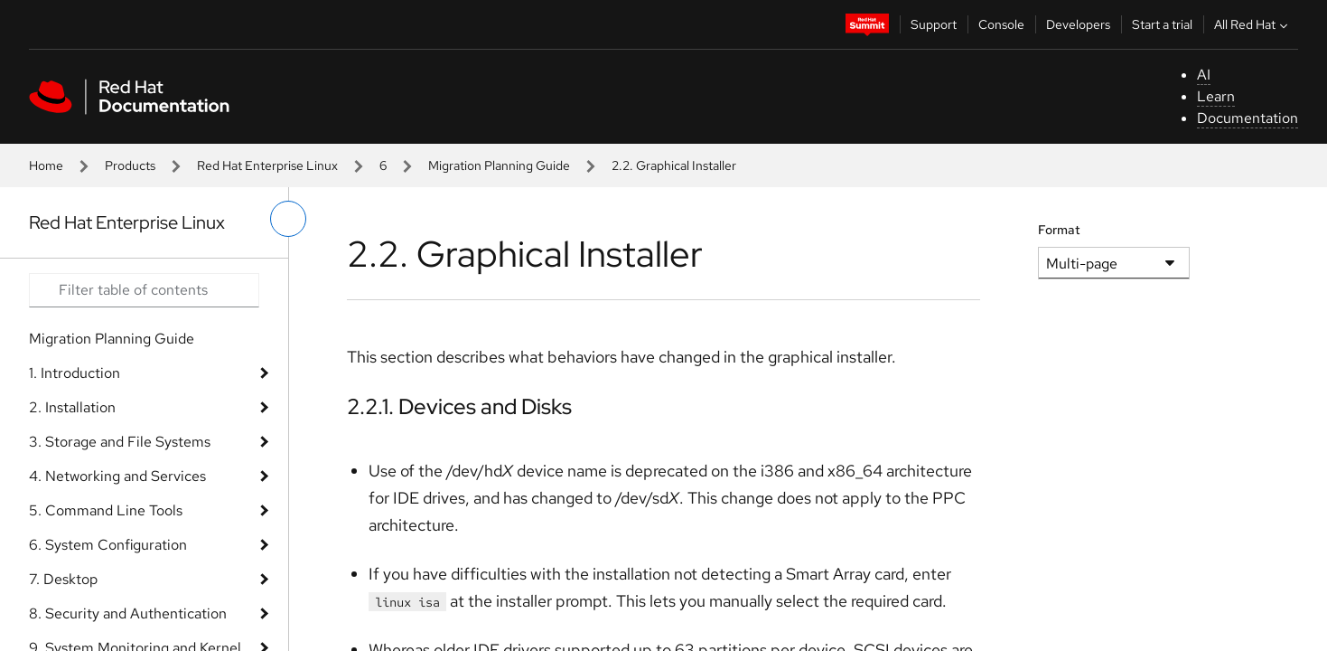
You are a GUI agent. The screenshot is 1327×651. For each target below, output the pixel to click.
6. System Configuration (108, 544)
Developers (1078, 24)
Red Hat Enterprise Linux (267, 165)
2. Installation (72, 407)
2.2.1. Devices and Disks (459, 406)
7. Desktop (63, 579)
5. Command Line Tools (105, 510)
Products (130, 165)
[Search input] (144, 290)
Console (1001, 24)
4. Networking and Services (117, 476)
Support (934, 24)
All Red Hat (1253, 24)
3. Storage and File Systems (119, 441)
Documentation (1247, 117)
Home (46, 165)
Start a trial (1162, 24)
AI (1203, 74)
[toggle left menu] (288, 219)
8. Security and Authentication (128, 613)
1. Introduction (74, 372)
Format (1059, 230)
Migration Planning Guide (499, 165)
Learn (1216, 96)
